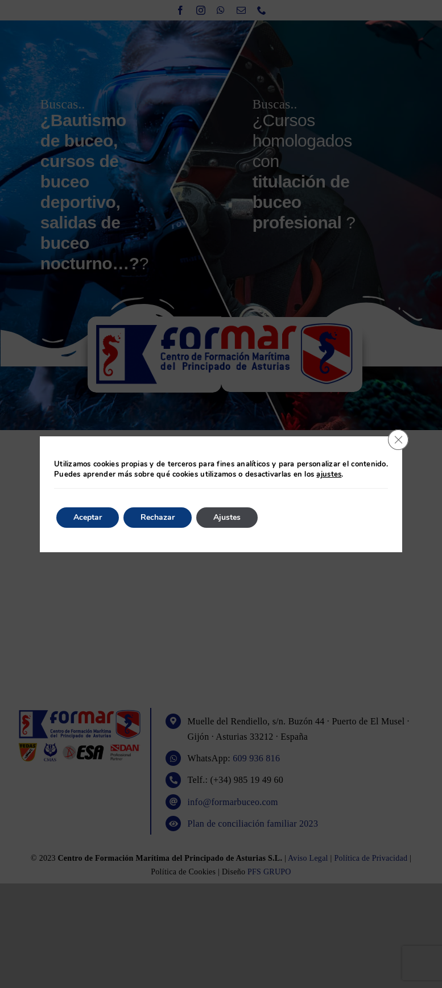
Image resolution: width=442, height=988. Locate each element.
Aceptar (87, 517)
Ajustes (227, 517)
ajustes (328, 474)
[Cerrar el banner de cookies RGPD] (398, 440)
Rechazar (158, 517)
